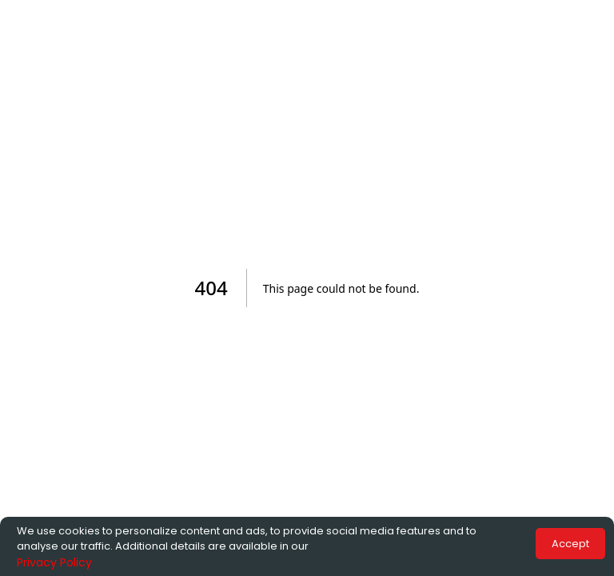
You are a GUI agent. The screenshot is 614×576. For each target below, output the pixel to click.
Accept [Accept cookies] (570, 543)
